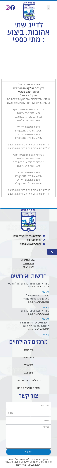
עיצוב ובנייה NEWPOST (28, 464)
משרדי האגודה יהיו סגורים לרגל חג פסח (28, 283)
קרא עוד (45, 291)
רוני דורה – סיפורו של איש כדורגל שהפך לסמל (36, 297)
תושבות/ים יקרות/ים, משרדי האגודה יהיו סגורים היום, (34, 324)
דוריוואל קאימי (31, 88)
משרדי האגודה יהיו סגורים (35, 310)
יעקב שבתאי (24, 91)
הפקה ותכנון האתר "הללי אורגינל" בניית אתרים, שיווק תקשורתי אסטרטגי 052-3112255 (28, 460)
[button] (48, 7)
